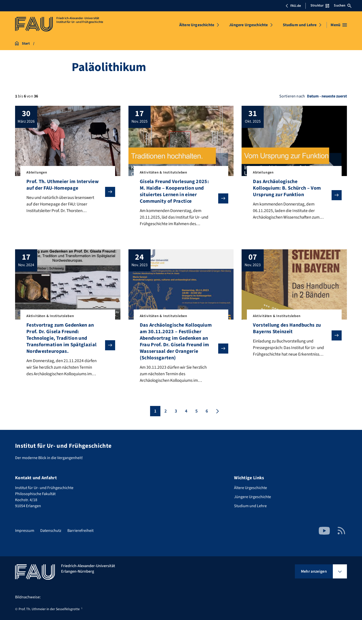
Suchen (342, 5)
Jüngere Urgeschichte (248, 25)
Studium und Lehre (300, 25)
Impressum (24, 530)
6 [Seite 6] (207, 412)
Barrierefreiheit (80, 530)
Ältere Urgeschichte (196, 25)
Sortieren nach (292, 96)
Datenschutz (50, 530)
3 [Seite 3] (176, 412)
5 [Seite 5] (196, 412)
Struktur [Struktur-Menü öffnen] (319, 5)
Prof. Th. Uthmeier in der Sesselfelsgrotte (49, 609)
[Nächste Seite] (217, 412)
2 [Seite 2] (165, 412)
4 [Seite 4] (186, 412)
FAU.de (293, 5)
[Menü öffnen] (339, 24)
